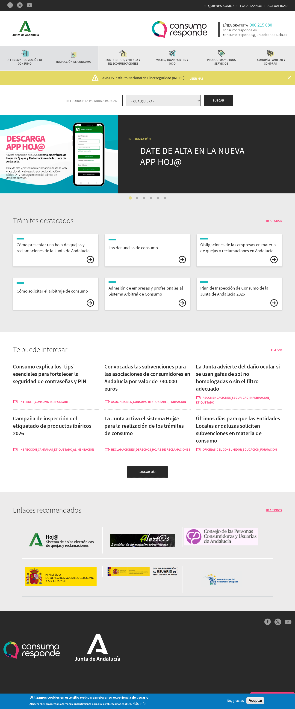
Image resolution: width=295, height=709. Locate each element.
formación (177, 402)
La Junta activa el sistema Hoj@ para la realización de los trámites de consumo (73, 118)
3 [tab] (144, 198)
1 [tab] (130, 198)
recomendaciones (217, 398)
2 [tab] (137, 198)
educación (251, 450)
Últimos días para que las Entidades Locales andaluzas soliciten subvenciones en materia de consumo (238, 429)
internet (27, 402)
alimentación (83, 450)
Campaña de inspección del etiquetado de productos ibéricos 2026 (52, 426)
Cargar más (147, 472)
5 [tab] (158, 198)
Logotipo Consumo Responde (179, 29)
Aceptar (255, 701)
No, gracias (235, 701)
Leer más (197, 78)
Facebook (10, 5)
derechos (143, 450)
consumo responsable (52, 402)
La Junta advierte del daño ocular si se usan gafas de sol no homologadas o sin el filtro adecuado (238, 377)
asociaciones (121, 402)
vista (55, 250)
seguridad (240, 398)
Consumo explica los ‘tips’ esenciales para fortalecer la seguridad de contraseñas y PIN (49, 374)
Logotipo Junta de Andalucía (25, 28)
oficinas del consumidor (222, 450)
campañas (45, 450)
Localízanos (251, 5)
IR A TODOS (274, 220)
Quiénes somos (221, 5)
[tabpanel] (147, 154)
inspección (28, 450)
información (259, 398)
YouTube (29, 5)
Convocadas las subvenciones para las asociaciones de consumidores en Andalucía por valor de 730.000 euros (147, 377)
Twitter (20, 5)
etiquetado (205, 402)
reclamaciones (123, 450)
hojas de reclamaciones (171, 450)
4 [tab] (151, 198)
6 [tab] (164, 198)
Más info (139, 704)
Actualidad (278, 5)
